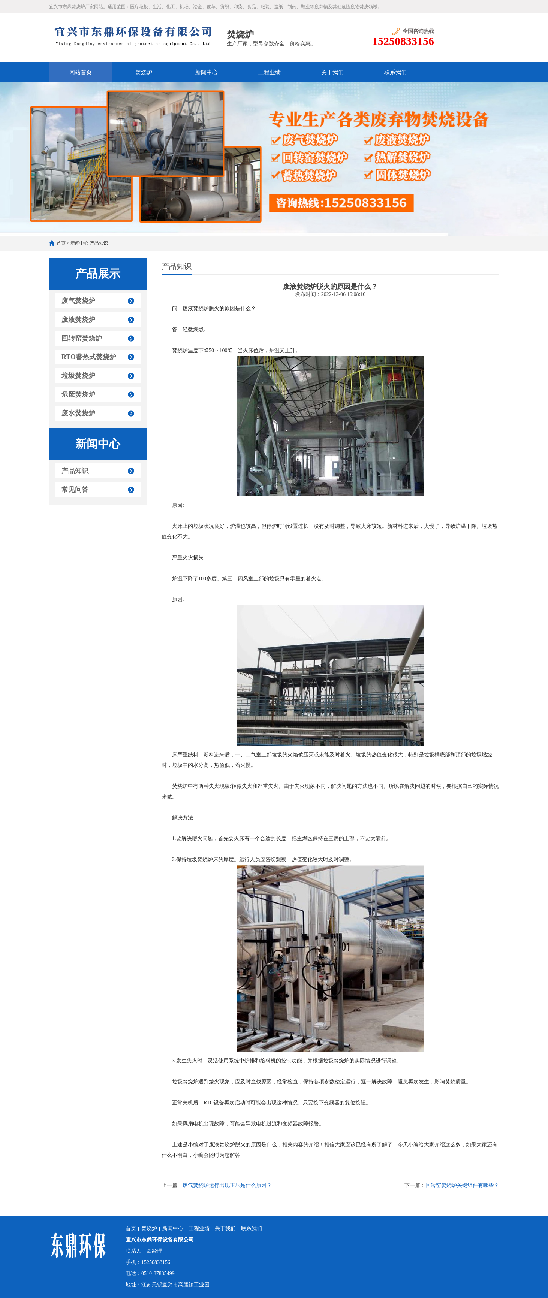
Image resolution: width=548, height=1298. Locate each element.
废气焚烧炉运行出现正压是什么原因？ (227, 1185)
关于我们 (332, 72)
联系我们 (395, 72)
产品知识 (99, 243)
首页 (61, 243)
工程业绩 (269, 72)
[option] (274, 159)
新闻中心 (206, 72)
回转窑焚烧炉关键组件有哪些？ (462, 1185)
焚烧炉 (143, 72)
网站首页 (80, 72)
